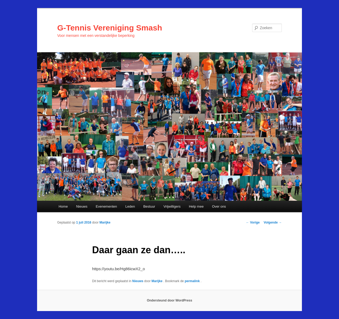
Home (63, 206)
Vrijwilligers (172, 206)
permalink (192, 281)
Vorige (253, 222)
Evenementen (106, 206)
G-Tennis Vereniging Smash (109, 27)
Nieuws (81, 206)
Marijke (104, 222)
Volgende (273, 222)
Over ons (219, 206)
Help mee (196, 206)
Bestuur (149, 206)
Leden (130, 206)
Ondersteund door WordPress (169, 300)
